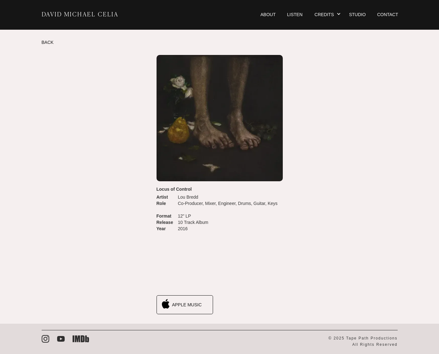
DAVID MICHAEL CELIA (80, 15)
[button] (327, 14)
